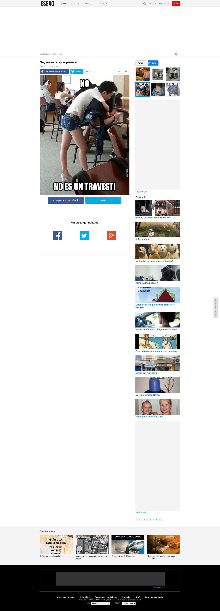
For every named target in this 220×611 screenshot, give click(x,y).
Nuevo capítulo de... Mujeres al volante (156, 329)
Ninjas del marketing (146, 373)
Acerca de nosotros (66, 597)
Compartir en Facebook (55, 71)
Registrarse (164, 3)
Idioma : (87, 603)
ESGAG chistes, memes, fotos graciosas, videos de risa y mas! (49, 3)
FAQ (138, 597)
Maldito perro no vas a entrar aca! (153, 217)
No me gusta (126, 71)
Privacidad (85, 597)
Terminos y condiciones (106, 597)
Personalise (177, 54)
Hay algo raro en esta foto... (150, 416)
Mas (87, 71)
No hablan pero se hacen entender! (154, 261)
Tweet (78, 71)
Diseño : (118, 603)
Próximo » (153, 63)
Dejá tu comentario (154, 597)
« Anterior (140, 63)
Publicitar (126, 597)
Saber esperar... (143, 239)
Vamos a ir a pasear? (146, 283)
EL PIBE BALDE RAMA (147, 394)
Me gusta (119, 71)
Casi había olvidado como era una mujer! (157, 351)
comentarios (54, 66)
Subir (176, 3)
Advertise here (141, 192)
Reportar (159, 520)
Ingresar (152, 3)
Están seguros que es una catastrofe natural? (155, 306)
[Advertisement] (110, 29)
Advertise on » (159, 587)
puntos (43, 66)
